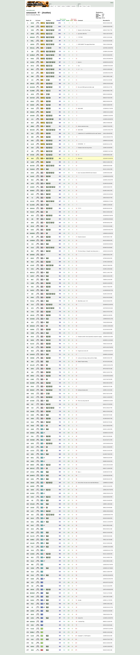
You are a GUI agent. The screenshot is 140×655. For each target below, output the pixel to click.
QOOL (32, 521)
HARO (32, 461)
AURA (32, 618)
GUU (32, 133)
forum (84, 6)
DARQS (32, 62)
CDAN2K (32, 318)
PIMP (32, 76)
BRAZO (32, 83)
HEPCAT (32, 468)
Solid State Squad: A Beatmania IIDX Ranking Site (37, 4)
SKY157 (32, 201)
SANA (32, 496)
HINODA (32, 112)
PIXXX (32, 386)
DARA (32, 229)
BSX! (32, 557)
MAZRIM (32, 383)
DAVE (32, 532)
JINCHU (32, 315)
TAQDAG (32, 169)
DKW (32, 650)
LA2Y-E (32, 450)
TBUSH (32, 482)
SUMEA (32, 539)
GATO (32, 183)
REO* (32, 251)
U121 (32, 639)
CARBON (32, 240)
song (51, 6)
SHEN (32, 418)
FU (32, 197)
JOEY (32, 140)
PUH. (32, 436)
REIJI (32, 261)
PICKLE (32, 301)
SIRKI (32, 454)
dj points (73, 6)
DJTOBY (32, 400)
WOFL (32, 457)
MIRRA (32, 375)
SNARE (32, 411)
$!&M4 (32, 578)
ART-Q (32, 65)
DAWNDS (32, 233)
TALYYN (32, 536)
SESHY (32, 101)
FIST (32, 404)
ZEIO (32, 361)
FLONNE (32, 90)
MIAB (32, 350)
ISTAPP (32, 265)
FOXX (32, 575)
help (80, 6)
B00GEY (32, 390)
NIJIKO (32, 600)
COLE (32, 247)
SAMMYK (32, 475)
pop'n (89, 6)
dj (55, 6)
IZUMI (32, 429)
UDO (32, 372)
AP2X (32, 215)
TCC (32, 546)
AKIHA (32, 172)
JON (32, 151)
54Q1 (32, 286)
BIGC (32, 69)
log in (112, 2)
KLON (32, 144)
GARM (32, 162)
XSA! (32, 514)
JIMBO (32, 126)
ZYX (32, 80)
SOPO (32, 443)
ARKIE (32, 33)
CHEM (32, 283)
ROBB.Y (32, 632)
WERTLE (32, 272)
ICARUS (32, 493)
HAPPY (32, 276)
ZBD (32, 293)
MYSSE (32, 154)
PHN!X (32, 58)
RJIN (32, 147)
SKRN (32, 489)
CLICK (32, 635)
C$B (32, 51)
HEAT (32, 122)
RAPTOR (32, 97)
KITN (32, 308)
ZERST (32, 258)
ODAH (32, 614)
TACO (32, 550)
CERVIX (32, 44)
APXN (32, 94)
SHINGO (32, 432)
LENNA (32, 610)
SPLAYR (32, 365)
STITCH (32, 472)
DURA (32, 479)
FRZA (32, 603)
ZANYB (32, 507)
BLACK (32, 343)
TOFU (32, 269)
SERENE (32, 254)
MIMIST (32, 464)
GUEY (32, 194)
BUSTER (32, 165)
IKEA (32, 179)
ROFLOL (32, 48)
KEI (32, 500)
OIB (32, 219)
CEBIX (32, 415)
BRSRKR (32, 593)
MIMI (32, 137)
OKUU (32, 336)
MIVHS (32, 589)
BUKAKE (32, 129)
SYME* (32, 379)
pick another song (30, 10)
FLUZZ (32, 628)
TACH (32, 571)
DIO (32, 586)
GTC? (32, 397)
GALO (32, 561)
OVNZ (32, 393)
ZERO (32, 368)
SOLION (32, 543)
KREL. (32, 40)
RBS (32, 564)
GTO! (32, 322)
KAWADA (32, 621)
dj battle (68, 6)
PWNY (32, 297)
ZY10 (32, 304)
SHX (32, 347)
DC (32, 607)
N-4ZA (32, 596)
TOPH (32, 30)
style (59, 6)
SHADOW (32, 87)
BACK (32, 518)
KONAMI (32, 115)
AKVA (32, 529)
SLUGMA (32, 204)
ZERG (32, 222)
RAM (32, 158)
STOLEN (32, 504)
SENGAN (32, 326)
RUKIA (32, 646)
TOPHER (32, 439)
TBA (32, 643)
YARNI (32, 568)
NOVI (32, 447)
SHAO (32, 422)
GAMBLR (32, 55)
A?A (32, 119)
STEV (32, 625)
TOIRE (32, 333)
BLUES (32, 176)
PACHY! (32, 212)
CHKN (32, 26)
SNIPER (32, 486)
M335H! (32, 105)
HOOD (32, 23)
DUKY (32, 525)
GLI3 (32, 72)
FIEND (32, 425)
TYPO (32, 311)
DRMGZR (32, 37)
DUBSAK (32, 208)
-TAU (32, 244)
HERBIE (32, 358)
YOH (32, 407)
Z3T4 (32, 582)
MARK (32, 340)
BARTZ (32, 290)
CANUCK (32, 354)
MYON (32, 226)
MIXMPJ (32, 190)
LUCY (32, 511)
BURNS (32, 329)
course (63, 6)
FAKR (32, 108)
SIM (32, 236)
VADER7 (32, 187)
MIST (32, 279)
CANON (32, 553)
